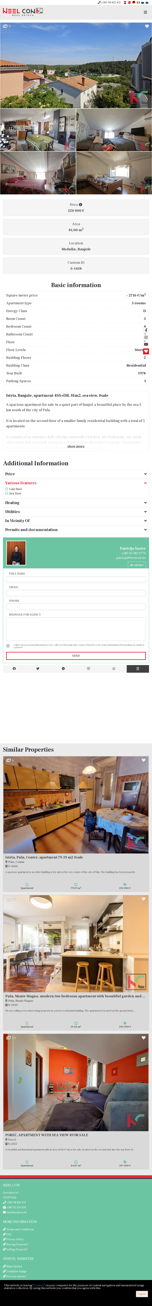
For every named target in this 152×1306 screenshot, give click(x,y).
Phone (14, 600)
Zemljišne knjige (16, 1271)
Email (13, 587)
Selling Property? (17, 1249)
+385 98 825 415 (109, 2)
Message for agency (25, 614)
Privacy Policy (15, 1239)
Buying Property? (17, 1244)
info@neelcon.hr (15, 1212)
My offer (137, 565)
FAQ (9, 1234)
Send (76, 656)
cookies (39, 1285)
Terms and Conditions (20, 1229)
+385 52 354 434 (14, 1207)
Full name (17, 573)
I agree (142, 1294)
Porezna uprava (16, 1276)
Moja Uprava (14, 1266)
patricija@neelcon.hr (131, 558)
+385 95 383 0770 (134, 553)
